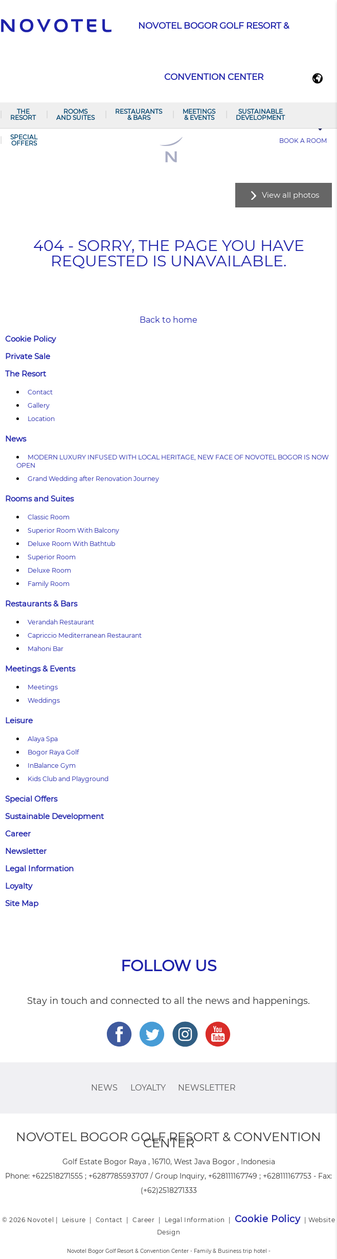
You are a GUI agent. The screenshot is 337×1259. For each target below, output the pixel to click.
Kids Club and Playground (68, 779)
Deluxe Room (49, 570)
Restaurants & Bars (138, 114)
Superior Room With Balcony (73, 530)
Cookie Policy (30, 339)
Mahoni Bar (45, 649)
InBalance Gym (52, 765)
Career (18, 833)
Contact (40, 392)
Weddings (44, 700)
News (15, 439)
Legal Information (39, 868)
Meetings (43, 687)
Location (41, 419)
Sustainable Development (260, 114)
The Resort (23, 114)
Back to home (168, 320)
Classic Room (49, 517)
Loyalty (18, 886)
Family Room (49, 583)
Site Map (21, 903)
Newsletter (26, 851)
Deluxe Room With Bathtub (71, 544)
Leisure (19, 720)
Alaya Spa (43, 739)
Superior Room (52, 557)
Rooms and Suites (75, 114)
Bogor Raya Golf (53, 752)
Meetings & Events (199, 114)
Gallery (39, 405)
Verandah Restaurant (61, 622)
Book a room (303, 140)
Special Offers (23, 140)
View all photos (290, 195)
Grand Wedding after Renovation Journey (93, 478)
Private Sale (27, 356)
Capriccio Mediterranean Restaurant (85, 635)
